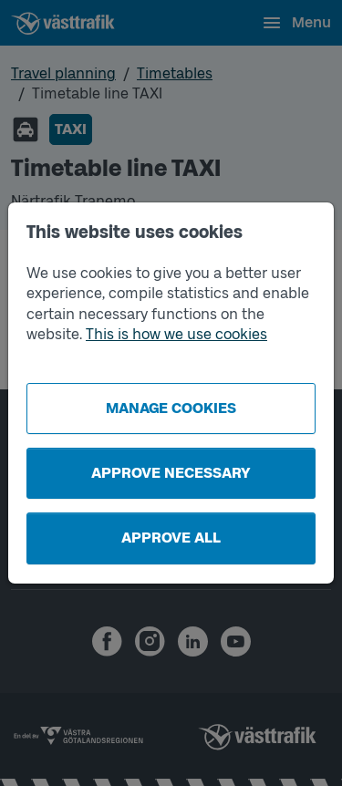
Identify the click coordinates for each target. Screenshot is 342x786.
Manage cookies (171, 408)
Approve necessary (171, 472)
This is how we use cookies (176, 334)
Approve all (171, 537)
